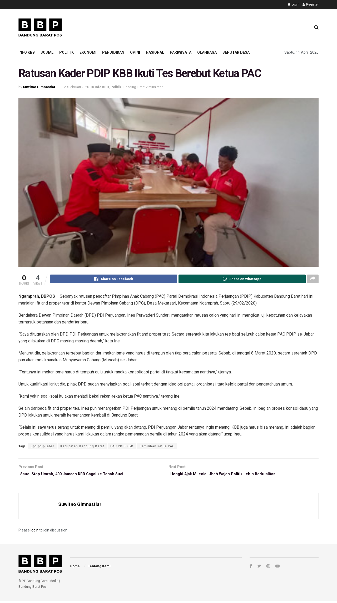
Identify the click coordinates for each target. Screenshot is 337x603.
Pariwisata (180, 52)
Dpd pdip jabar (42, 447)
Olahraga (207, 52)
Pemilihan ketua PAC (157, 447)
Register (311, 4)
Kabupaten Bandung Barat (82, 447)
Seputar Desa (236, 52)
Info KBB (26, 52)
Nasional (155, 52)
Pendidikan (113, 52)
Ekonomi (88, 52)
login (34, 532)
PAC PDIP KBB (121, 447)
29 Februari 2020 (76, 87)
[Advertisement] (211, 26)
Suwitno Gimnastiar (39, 87)
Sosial (47, 52)
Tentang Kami (99, 568)
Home (75, 568)
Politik (66, 52)
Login (293, 4)
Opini (135, 52)
